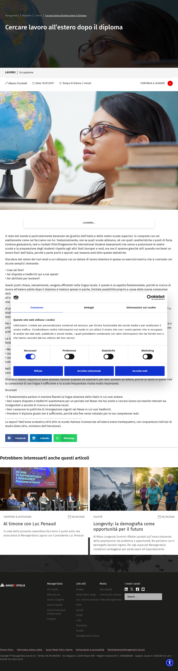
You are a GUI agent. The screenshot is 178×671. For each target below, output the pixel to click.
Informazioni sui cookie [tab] (141, 307)
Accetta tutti (139, 370)
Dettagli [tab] (89, 307)
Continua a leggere (152, 83)
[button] (16, 438)
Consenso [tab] (36, 307)
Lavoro (38, 15)
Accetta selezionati (89, 370)
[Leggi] (44, 511)
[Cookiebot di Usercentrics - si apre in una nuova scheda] (149, 297)
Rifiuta (38, 370)
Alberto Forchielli (17, 83)
